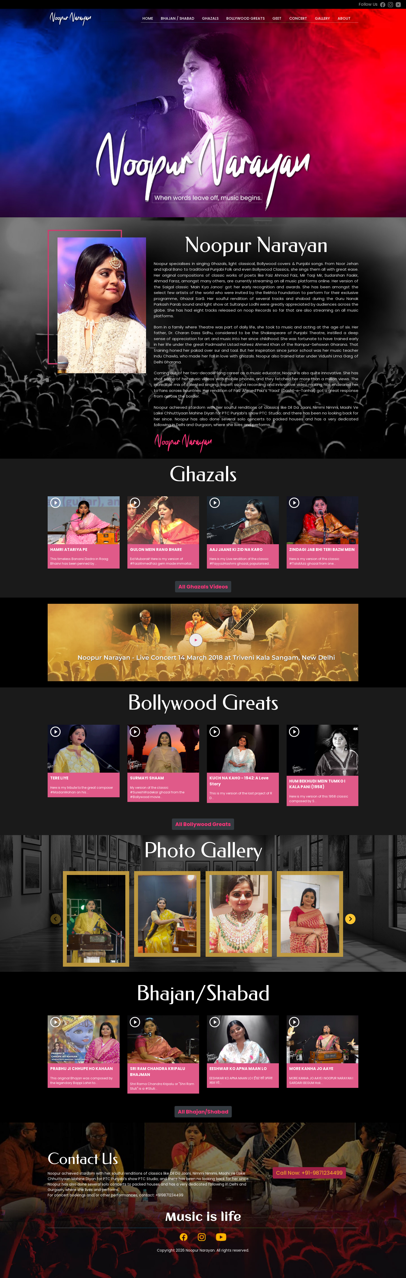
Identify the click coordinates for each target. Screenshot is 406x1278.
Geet (276, 18)
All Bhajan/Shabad (203, 1111)
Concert (298, 18)
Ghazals (210, 18)
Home (147, 18)
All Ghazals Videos (203, 586)
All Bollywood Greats (203, 824)
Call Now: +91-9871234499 (309, 1172)
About (344, 18)
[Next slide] (350, 919)
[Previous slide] (55, 919)
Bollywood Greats (245, 18)
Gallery (322, 18)
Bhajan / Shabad (177, 18)
